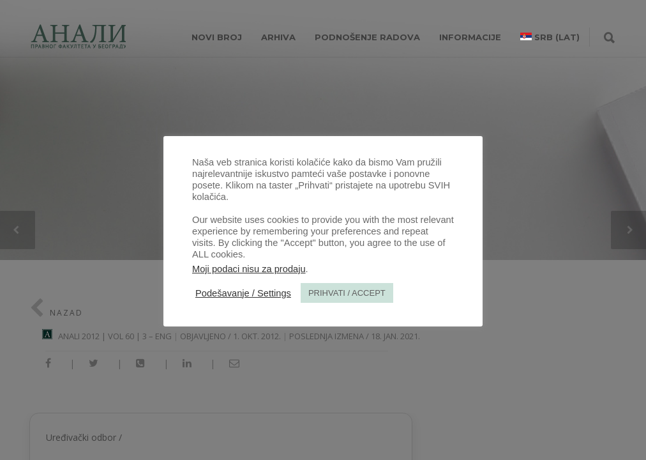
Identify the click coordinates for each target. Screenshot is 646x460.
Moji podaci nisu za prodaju (249, 269)
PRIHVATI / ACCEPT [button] (347, 293)
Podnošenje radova (367, 37)
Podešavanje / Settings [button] (243, 293)
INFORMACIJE (470, 37)
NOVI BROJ (217, 37)
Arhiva (278, 37)
